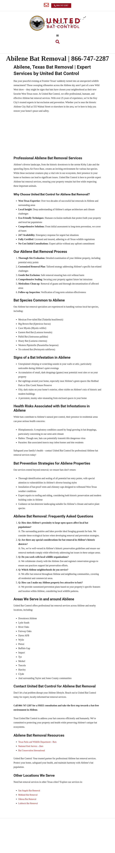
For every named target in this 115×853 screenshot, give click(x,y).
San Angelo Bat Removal (30, 800)
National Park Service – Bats (32, 756)
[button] (58, 36)
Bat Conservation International (33, 760)
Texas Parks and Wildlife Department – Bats (39, 751)
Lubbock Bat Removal (29, 813)
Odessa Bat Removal (28, 809)
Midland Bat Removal (28, 804)
